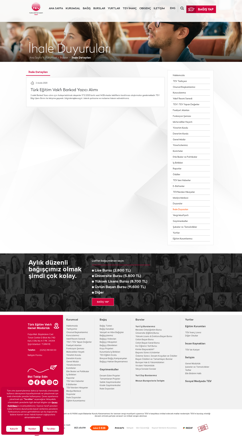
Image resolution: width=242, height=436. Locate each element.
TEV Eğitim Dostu (108, 355)
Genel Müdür (179, 140)
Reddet (32, 428)
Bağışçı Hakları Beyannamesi (114, 362)
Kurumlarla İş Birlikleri (110, 352)
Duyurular (177, 204)
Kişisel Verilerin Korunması (164, 428)
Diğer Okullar (191, 336)
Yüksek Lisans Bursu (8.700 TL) (121, 281)
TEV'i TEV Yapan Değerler (79, 342)
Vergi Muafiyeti (180, 215)
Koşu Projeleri (106, 349)
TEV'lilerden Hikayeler (184, 192)
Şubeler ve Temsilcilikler (185, 227)
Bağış (103, 319)
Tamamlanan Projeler (110, 379)
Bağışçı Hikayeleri (108, 342)
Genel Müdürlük (192, 364)
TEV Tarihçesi (180, 81)
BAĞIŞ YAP (103, 302)
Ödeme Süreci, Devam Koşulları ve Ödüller (156, 356)
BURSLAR (99, 8)
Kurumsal (51, 58)
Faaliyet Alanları (181, 110)
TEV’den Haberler (182, 180)
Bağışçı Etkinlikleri (108, 345)
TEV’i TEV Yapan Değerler (186, 104)
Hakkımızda (179, 75)
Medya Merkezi (180, 198)
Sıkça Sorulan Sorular (146, 369)
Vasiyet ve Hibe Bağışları (112, 332)
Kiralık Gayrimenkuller (110, 385)
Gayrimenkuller (180, 221)
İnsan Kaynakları (195, 343)
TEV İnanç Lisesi (193, 333)
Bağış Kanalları (107, 329)
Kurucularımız (179, 93)
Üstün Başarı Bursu (145, 340)
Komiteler (178, 151)
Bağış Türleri (106, 326)
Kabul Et (14, 428)
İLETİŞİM (159, 8)
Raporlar (177, 169)
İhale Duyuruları (180, 209)
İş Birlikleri (178, 163)
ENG (172, 8)
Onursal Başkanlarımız (184, 87)
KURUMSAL (73, 8)
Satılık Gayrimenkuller (110, 382)
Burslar (140, 319)
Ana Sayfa (36, 58)
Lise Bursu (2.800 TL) (113, 270)
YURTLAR (114, 8)
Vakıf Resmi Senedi (182, 99)
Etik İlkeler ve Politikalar (185, 157)
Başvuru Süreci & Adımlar (148, 353)
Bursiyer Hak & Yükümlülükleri (150, 362)
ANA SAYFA (56, 8)
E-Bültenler (178, 186)
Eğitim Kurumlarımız (182, 239)
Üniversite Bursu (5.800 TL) (118, 276)
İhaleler (64, 58)
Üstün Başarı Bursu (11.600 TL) (120, 287)
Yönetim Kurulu (180, 128)
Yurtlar (176, 233)
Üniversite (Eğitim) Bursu (147, 333)
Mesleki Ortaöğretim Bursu (149, 330)
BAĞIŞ (87, 8)
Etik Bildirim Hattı (193, 373)
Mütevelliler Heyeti (182, 122)
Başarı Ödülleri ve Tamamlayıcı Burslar (154, 359)
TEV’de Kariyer (192, 350)
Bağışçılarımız (106, 336)
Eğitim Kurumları (195, 326)
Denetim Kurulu (180, 134)
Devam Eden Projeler (110, 376)
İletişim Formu (35, 355)
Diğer (99, 292)
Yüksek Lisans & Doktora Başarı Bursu (154, 336)
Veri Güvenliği (142, 428)
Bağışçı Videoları (108, 339)
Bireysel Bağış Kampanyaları (113, 358)
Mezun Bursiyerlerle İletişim (150, 381)
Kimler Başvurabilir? (145, 349)
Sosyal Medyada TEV (198, 381)
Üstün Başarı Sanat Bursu (148, 343)
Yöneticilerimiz (180, 145)
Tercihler (51, 428)
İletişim (189, 357)
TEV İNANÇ (130, 8)
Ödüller (176, 175)
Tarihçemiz (71, 329)
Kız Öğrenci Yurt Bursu (146, 346)
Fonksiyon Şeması (182, 116)
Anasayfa (119, 428)
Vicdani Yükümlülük (145, 366)
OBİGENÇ (145, 8)
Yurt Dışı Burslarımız (146, 375)
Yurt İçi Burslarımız (145, 326)
